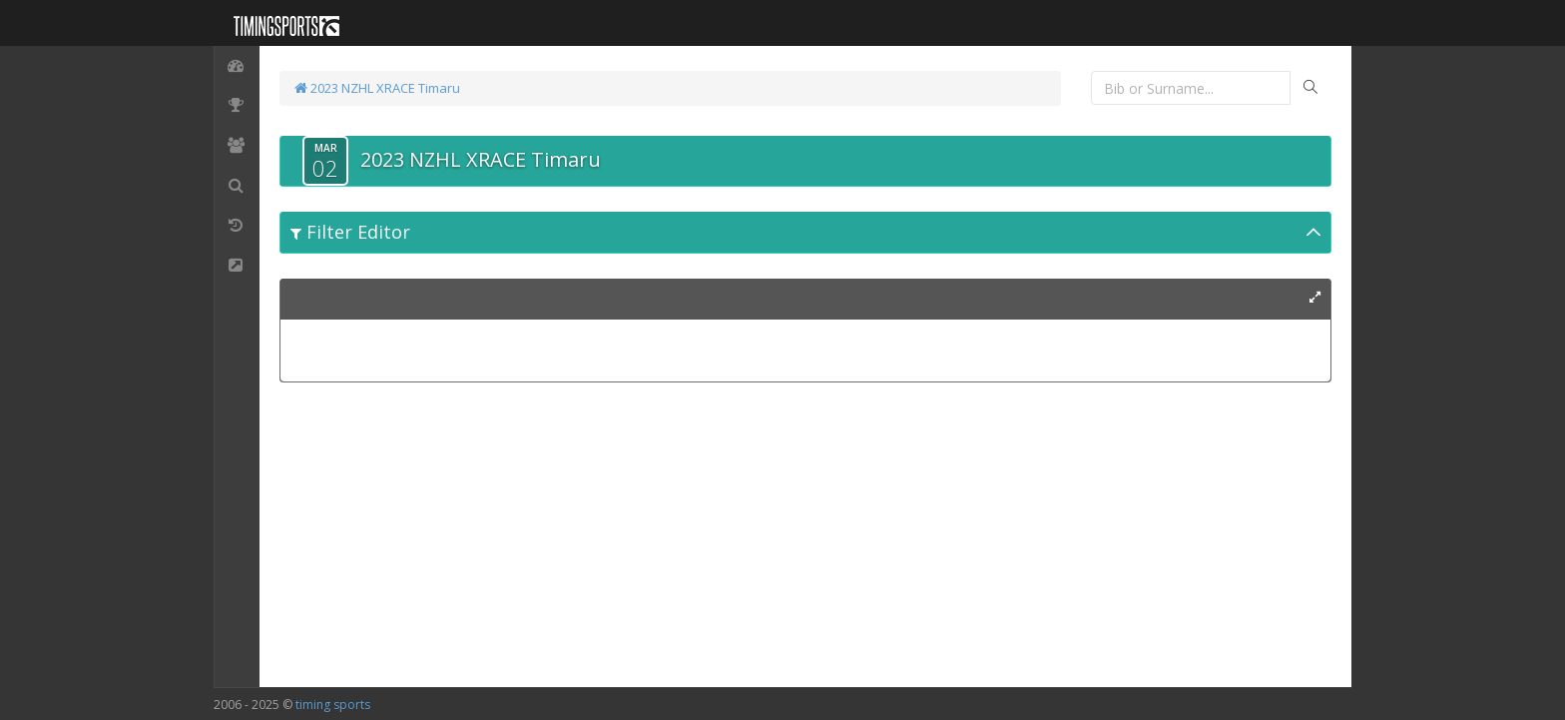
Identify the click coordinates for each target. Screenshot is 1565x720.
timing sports (332, 704)
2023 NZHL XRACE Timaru (377, 88)
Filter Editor (350, 232)
